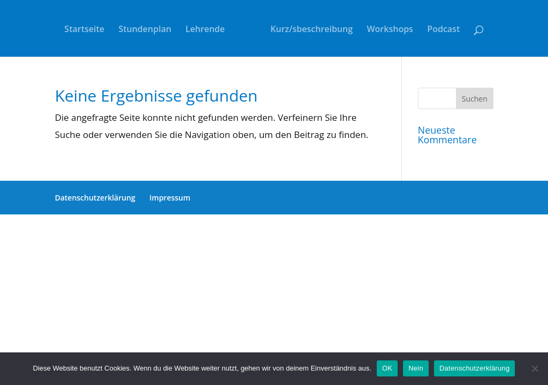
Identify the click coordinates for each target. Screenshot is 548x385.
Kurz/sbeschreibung (311, 30)
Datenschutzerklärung (95, 197)
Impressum (169, 197)
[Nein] (534, 368)
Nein (415, 368)
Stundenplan (144, 30)
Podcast (443, 30)
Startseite (84, 30)
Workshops (390, 30)
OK (387, 368)
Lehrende (205, 30)
